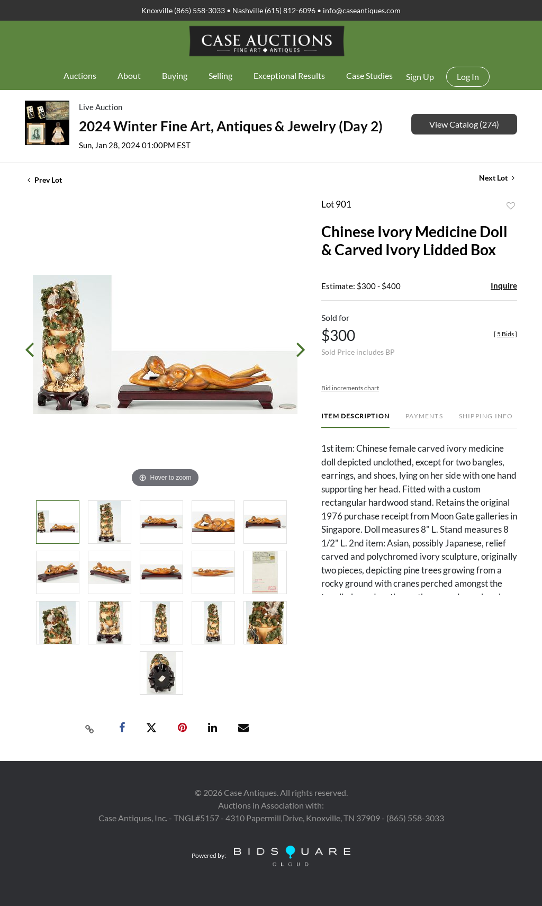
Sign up (420, 76)
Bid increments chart (350, 388)
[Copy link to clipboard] (90, 728)
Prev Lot (45, 179)
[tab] (355, 420)
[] (505, 334)
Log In (468, 76)
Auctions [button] (80, 75)
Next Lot (496, 177)
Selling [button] (220, 75)
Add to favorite (510, 206)
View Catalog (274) (464, 124)
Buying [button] (174, 75)
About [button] (129, 75)
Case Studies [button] (369, 75)
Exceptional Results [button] (289, 75)
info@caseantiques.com (362, 10)
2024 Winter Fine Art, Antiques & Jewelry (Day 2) (231, 126)
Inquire (504, 285)
